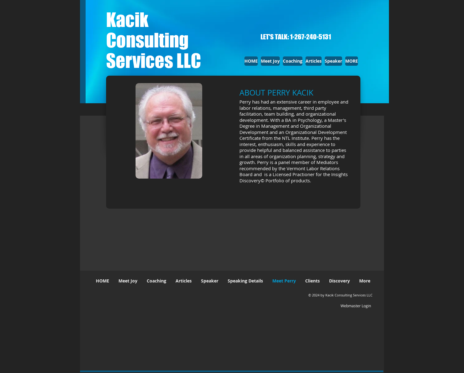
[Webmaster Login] (356, 306)
